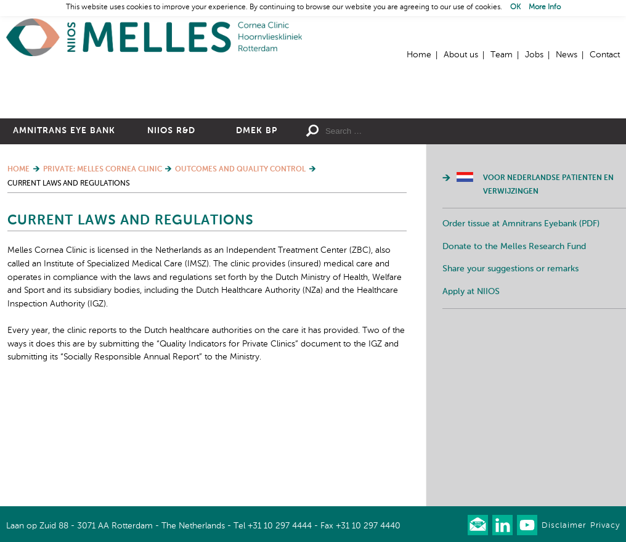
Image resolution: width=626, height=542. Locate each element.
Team (501, 55)
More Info (545, 7)
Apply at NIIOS (471, 398)
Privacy (605, 526)
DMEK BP (256, 237)
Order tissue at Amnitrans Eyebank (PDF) (521, 330)
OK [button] (515, 7)
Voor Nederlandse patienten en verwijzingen (548, 291)
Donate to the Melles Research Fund (514, 353)
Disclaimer (564, 526)
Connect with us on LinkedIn (502, 525)
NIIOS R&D (171, 237)
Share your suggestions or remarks (510, 375)
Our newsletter (478, 525)
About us (461, 55)
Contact (605, 55)
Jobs (534, 55)
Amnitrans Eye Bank (64, 237)
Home (154, 37)
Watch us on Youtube (527, 525)
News (566, 55)
